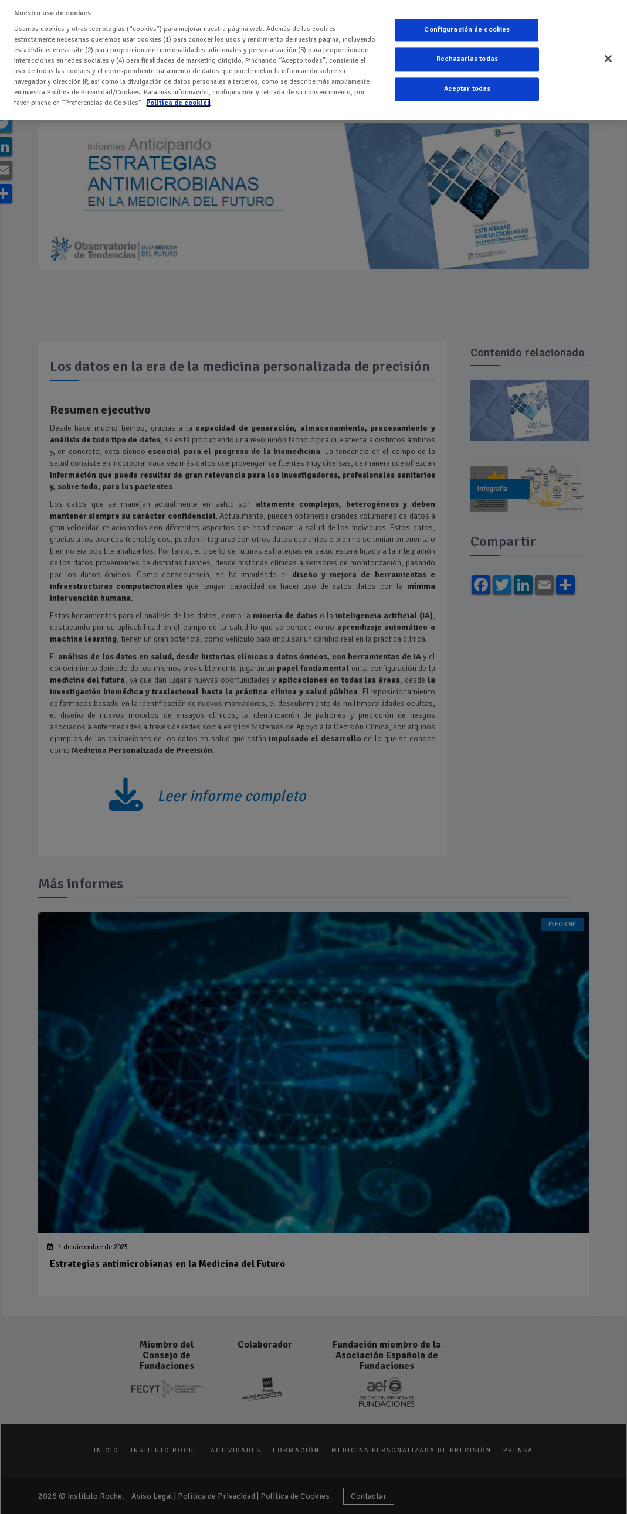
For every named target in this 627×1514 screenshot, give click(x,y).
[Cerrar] (608, 56)
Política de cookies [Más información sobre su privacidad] (178, 99)
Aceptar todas (467, 85)
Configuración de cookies (467, 26)
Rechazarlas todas (467, 56)
